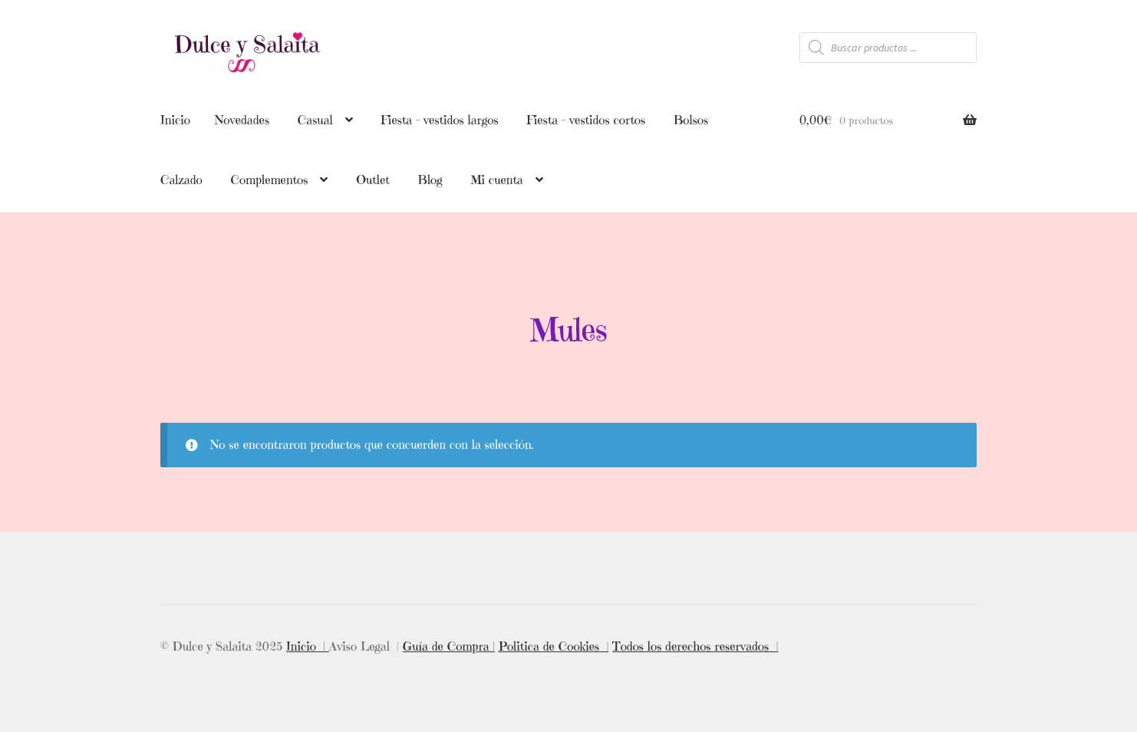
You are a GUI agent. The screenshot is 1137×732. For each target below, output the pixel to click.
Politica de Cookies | (554, 643)
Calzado (181, 179)
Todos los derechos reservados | (695, 643)
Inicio (175, 119)
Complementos (269, 179)
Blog (430, 179)
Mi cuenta (496, 179)
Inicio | (307, 643)
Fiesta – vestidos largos (439, 119)
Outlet (373, 179)
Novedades (242, 119)
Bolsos (691, 119)
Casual (315, 119)
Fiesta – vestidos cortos (585, 119)
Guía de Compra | (449, 643)
